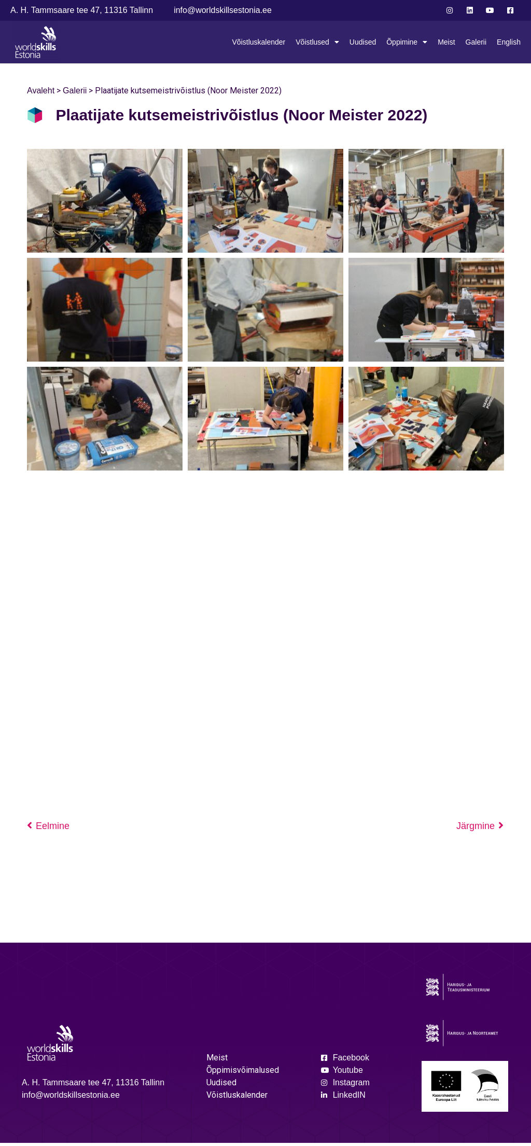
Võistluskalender (259, 42)
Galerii (476, 42)
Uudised (363, 42)
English (509, 42)
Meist (446, 42)
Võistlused (317, 42)
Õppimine (406, 42)
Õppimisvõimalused (242, 1073)
